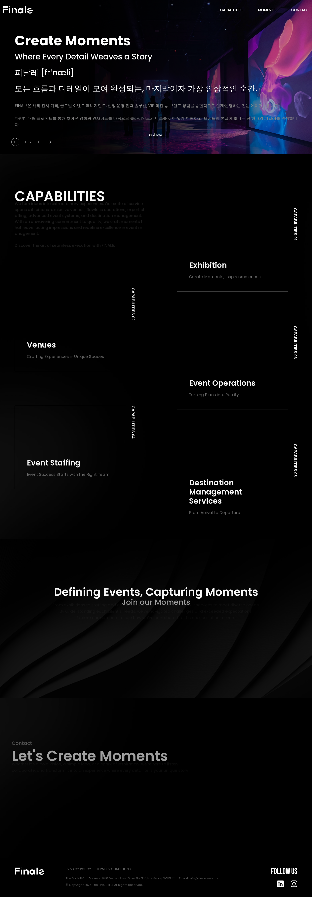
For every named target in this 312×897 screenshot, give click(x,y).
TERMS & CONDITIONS (113, 869)
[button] (39, 142)
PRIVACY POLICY (78, 869)
